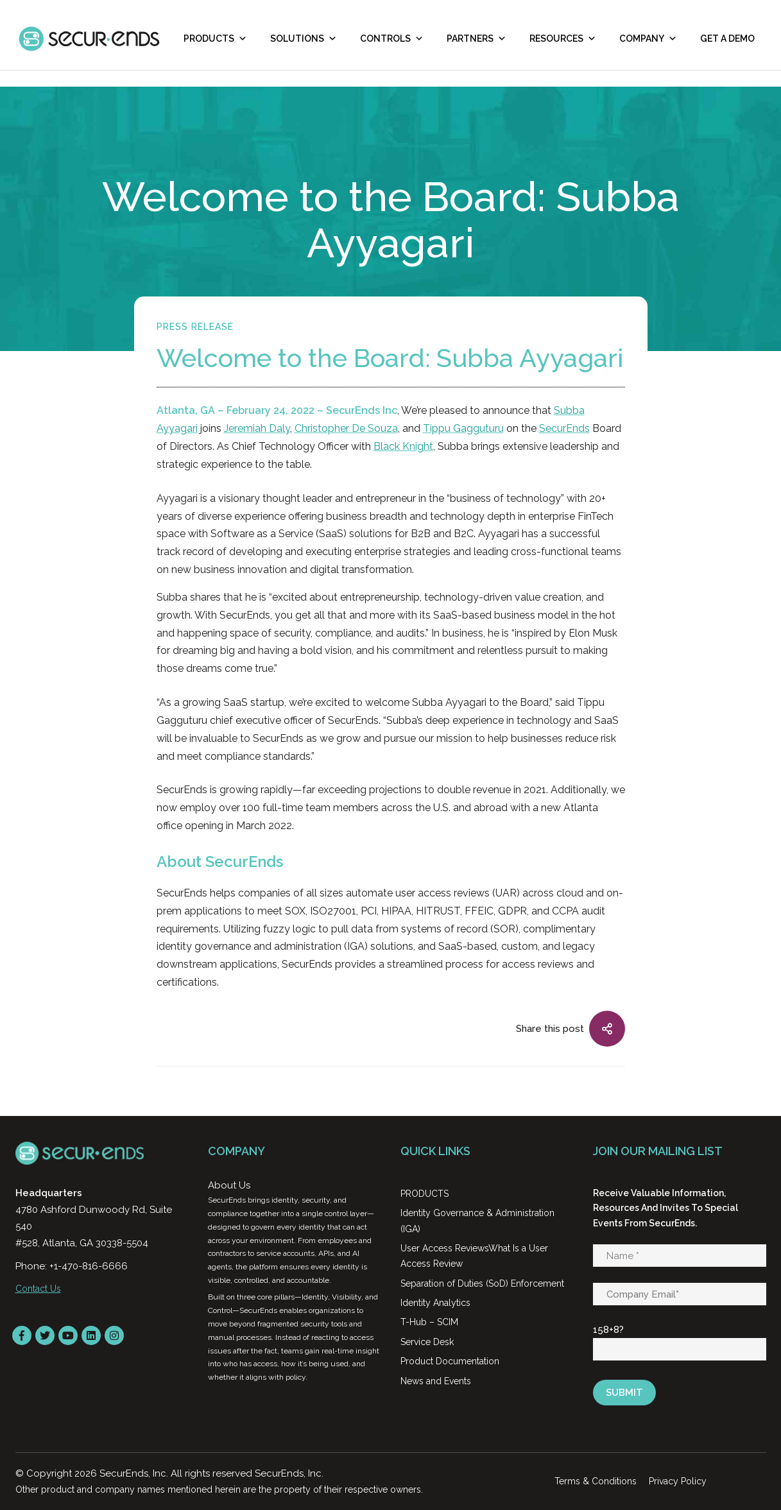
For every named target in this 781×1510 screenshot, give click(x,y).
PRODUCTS (424, 1193)
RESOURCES (562, 38)
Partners (476, 38)
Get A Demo (727, 38)
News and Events (435, 1381)
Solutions (303, 38)
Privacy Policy (678, 1481)
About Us (229, 1185)
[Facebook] (21, 1335)
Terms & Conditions (595, 1481)
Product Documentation (449, 1361)
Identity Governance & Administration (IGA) (477, 1220)
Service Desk (427, 1342)
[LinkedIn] (91, 1335)
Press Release (195, 327)
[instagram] (114, 1335)
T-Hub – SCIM (429, 1322)
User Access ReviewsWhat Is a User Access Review (474, 1256)
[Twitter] (45, 1335)
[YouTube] (68, 1335)
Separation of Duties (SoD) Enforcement (482, 1283)
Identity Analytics (435, 1303)
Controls (392, 38)
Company (648, 38)
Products (215, 38)
